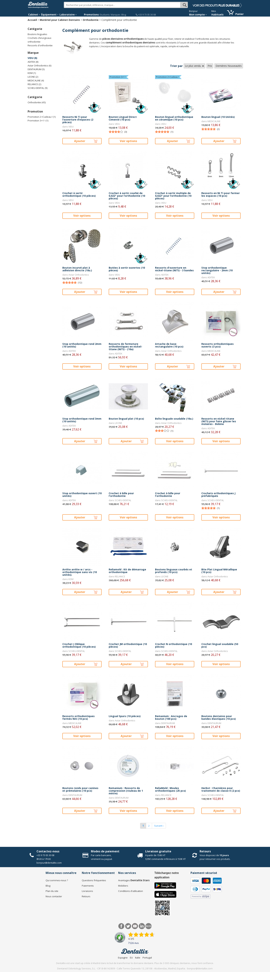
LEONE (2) (33, 76)
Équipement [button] (50, 14)
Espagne (123, 957)
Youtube (135, 926)
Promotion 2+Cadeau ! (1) (42, 116)
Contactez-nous (48, 851)
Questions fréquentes (94, 880)
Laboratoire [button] (68, 14)
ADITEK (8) (33, 61)
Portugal (147, 957)
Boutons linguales (37, 34)
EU (131, 957)
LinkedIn (142, 926)
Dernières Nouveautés (229, 65)
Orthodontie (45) (37, 102)
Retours (205, 851)
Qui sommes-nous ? (57, 880)
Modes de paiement (105, 851)
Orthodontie (91, 20)
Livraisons (87, 891)
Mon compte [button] (198, 14)
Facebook (121, 926)
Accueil (32, 20)
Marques (115, 14)
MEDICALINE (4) (36, 80)
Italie (137, 957)
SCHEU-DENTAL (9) (38, 88)
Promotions (91, 14)
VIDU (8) (32, 58)
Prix (210, 65)
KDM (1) (32, 73)
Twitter (128, 926)
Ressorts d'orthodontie (40, 45)
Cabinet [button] (34, 14)
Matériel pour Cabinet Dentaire (60, 20)
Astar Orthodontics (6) (40, 65)
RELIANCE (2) (34, 84)
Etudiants (105, 14)
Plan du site (52, 891)
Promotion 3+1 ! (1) (38, 120)
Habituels (217, 14)
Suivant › (159, 825)
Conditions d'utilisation (130, 891)
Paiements (88, 885)
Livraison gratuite (158, 851)
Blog (123, 14)
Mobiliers (123, 885)
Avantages (134, 880)
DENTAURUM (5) (36, 69)
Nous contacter (54, 896)
